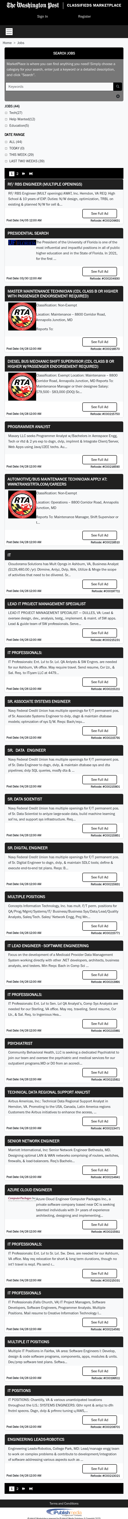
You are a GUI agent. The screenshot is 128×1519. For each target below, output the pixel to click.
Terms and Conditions (64, 1503)
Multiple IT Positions (28, 1341)
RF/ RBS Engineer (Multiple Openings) (45, 184)
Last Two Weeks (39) (26, 161)
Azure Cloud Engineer (30, 1189)
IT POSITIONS (19, 1390)
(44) (12, 106)
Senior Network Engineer (33, 1141)
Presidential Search (28, 233)
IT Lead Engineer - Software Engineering (48, 945)
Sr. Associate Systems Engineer (39, 701)
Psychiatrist (20, 1043)
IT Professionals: (25, 652)
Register (84, 16)
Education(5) (19, 125)
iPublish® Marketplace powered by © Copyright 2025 (64, 1512)
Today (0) (16, 148)
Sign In (42, 16)
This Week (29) (21, 154)
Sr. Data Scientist (25, 799)
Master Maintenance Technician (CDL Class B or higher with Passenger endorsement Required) (63, 294)
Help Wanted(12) (22, 119)
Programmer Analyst (29, 426)
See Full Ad (99, 213)
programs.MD (35, 1063)
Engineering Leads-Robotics (36, 1439)
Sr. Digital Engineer (28, 847)
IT (9, 555)
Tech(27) (15, 112)
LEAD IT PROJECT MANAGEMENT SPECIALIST (47, 603)
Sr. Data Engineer (27, 750)
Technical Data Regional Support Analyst (49, 1092)
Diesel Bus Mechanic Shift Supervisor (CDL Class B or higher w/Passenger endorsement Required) (61, 364)
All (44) (15, 142)
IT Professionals (24, 1293)
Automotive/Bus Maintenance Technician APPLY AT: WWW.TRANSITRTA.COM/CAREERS (57, 482)
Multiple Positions (26, 896)
